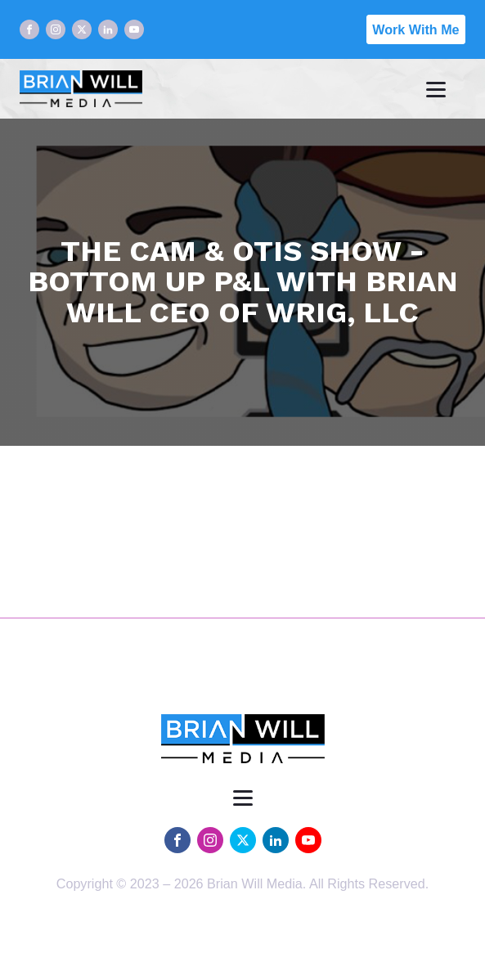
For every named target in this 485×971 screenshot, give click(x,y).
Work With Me (415, 29)
